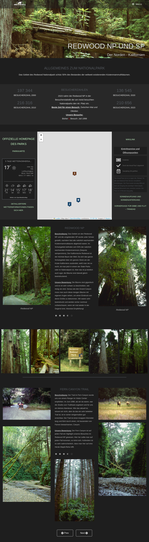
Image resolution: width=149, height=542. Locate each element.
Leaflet (57, 218)
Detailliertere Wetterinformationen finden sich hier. (19, 207)
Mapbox (108, 218)
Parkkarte (18, 151)
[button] (74, 173)
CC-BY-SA (93, 218)
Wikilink (130, 139)
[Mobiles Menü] (137, 4)
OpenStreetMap (75, 218)
